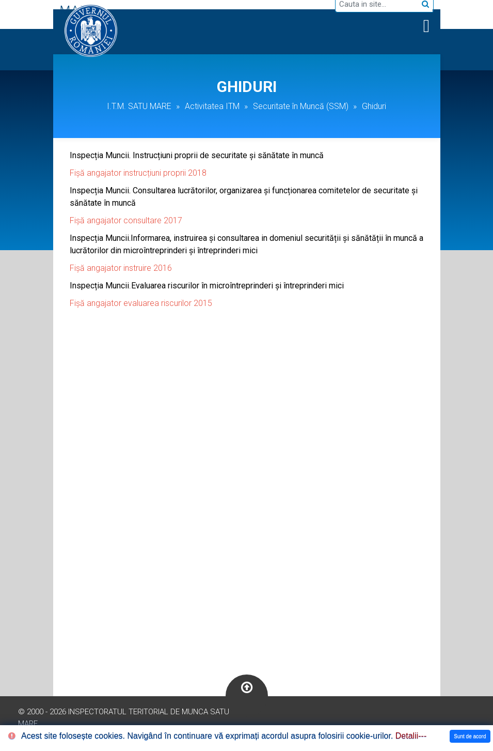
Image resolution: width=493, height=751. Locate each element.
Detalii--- (410, 735)
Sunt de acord (470, 736)
